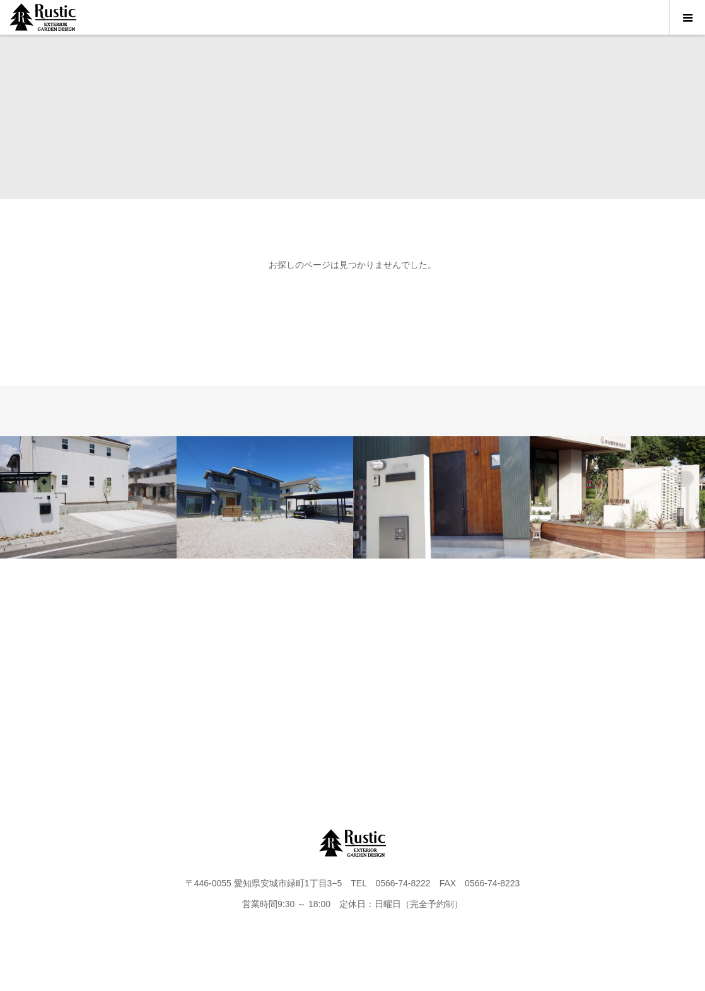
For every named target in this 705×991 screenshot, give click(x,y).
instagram (626, 673)
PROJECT (157, 673)
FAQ (548, 673)
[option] (88, 497)
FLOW (314, 673)
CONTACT (469, 673)
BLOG (391, 673)
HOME (78, 673)
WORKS (235, 673)
